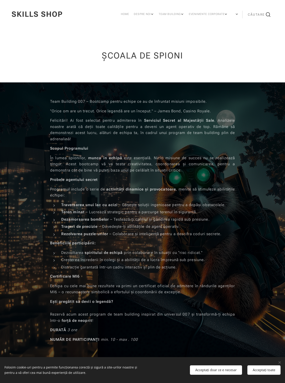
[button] (259, 14)
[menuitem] (197, 14)
